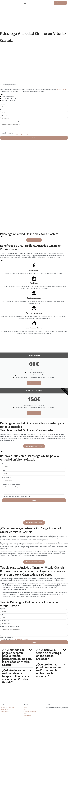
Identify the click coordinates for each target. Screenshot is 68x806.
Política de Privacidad (21, 135)
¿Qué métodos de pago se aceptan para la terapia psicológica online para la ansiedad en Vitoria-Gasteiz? (17, 657)
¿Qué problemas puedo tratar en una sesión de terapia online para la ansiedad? (48, 670)
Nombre (2, 104)
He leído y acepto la (15, 135)
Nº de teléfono (4, 116)
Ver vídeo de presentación (8, 85)
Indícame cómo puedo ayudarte (10, 122)
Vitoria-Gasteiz (61, 89)
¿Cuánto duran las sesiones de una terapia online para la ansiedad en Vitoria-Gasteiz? (15, 676)
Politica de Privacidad (6, 133)
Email (1, 110)
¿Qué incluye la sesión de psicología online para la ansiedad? (49, 654)
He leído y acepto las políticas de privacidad (17, 496)
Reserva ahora (34, 383)
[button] (34, 2)
